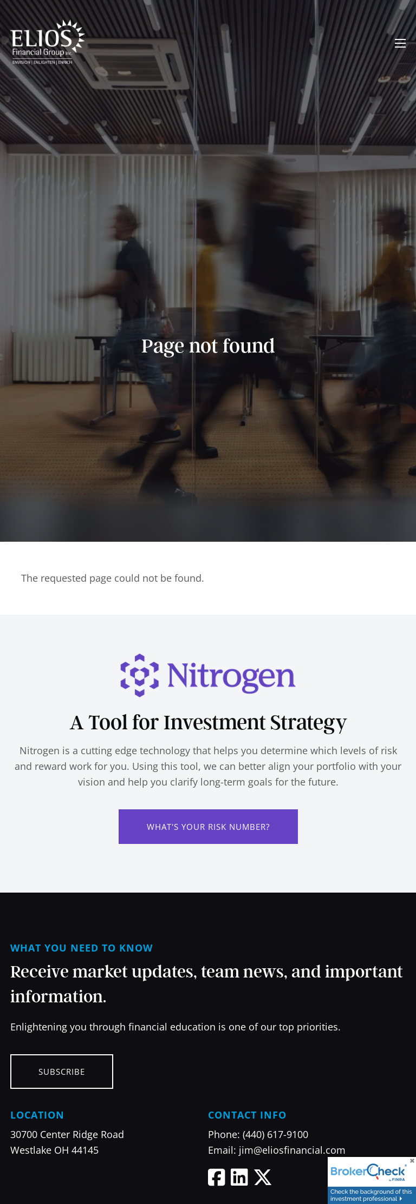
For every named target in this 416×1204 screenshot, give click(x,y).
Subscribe (61, 1071)
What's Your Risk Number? (208, 826)
